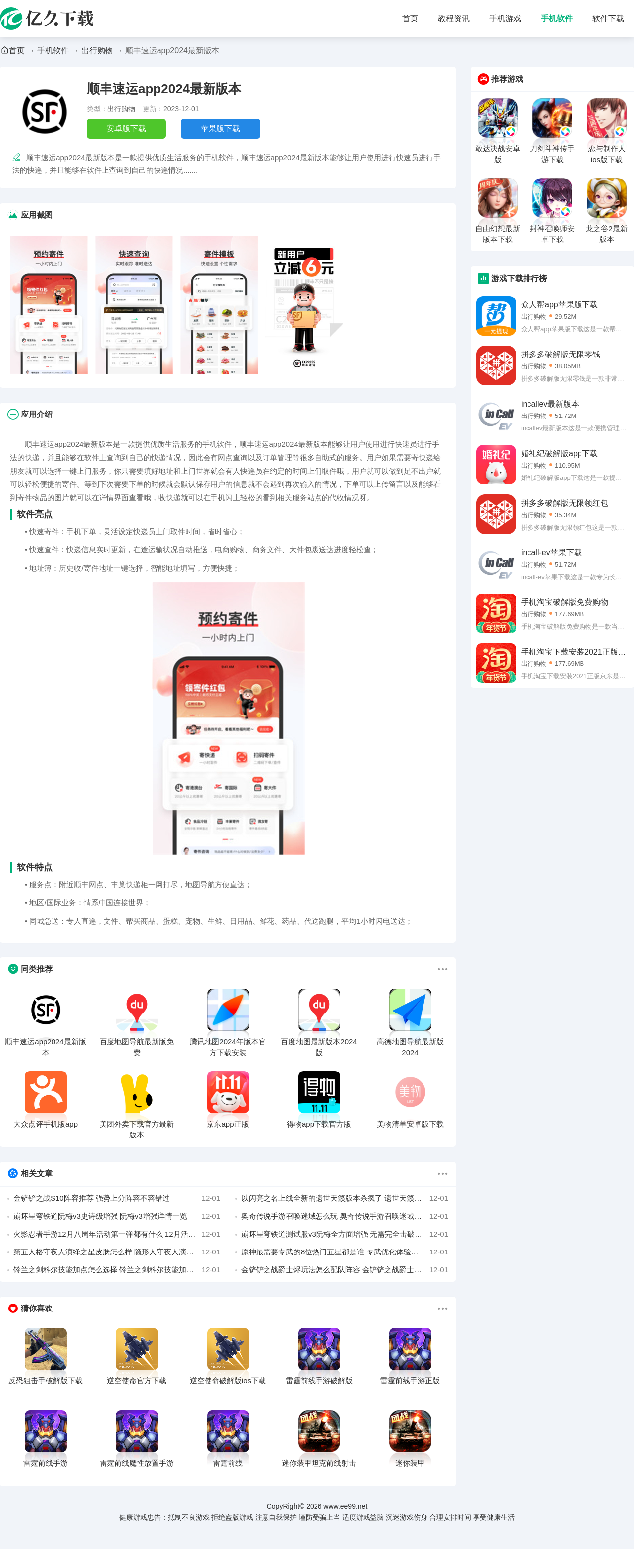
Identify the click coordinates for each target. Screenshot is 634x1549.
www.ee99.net (345, 1506)
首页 (410, 18)
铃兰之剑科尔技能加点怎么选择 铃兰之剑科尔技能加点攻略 (116, 1270)
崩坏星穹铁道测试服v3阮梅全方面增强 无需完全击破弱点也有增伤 (344, 1234)
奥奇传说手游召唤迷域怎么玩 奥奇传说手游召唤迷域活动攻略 (344, 1216)
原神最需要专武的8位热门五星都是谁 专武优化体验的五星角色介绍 (344, 1252)
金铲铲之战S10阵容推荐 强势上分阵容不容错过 (116, 1198)
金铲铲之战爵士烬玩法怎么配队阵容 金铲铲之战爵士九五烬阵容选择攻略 (344, 1270)
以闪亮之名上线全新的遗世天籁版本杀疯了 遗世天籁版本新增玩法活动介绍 (344, 1198)
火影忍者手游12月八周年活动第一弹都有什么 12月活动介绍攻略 (116, 1234)
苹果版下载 (220, 128)
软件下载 (608, 18)
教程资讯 (454, 18)
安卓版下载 (126, 128)
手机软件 (557, 18)
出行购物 (97, 50)
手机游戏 (505, 18)
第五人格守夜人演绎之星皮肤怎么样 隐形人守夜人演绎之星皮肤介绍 (116, 1252)
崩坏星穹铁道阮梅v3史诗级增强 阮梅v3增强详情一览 (116, 1216)
